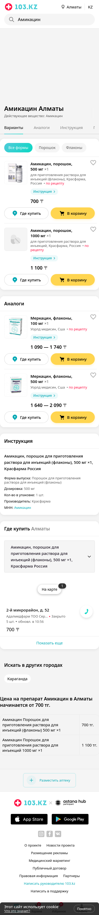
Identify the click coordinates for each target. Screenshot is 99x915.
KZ (90, 6)
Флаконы (74, 147)
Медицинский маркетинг (49, 860)
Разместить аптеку (48, 780)
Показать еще (49, 643)
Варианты (13, 127)
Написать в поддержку (49, 891)
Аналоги (42, 127)
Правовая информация (38, 875)
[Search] (51, 19)
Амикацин (22, 507)
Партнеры (71, 875)
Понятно (84, 908)
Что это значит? (17, 911)
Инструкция (71, 127)
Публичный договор (49, 868)
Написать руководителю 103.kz (49, 883)
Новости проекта (60, 845)
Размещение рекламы (49, 853)
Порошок (47, 147)
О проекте (32, 845)
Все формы (18, 147)
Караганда (17, 679)
